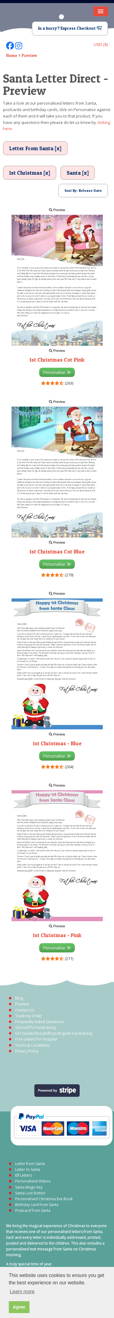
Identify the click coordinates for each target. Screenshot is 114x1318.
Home (11, 55)
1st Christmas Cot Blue (57, 551)
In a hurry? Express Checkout (70, 28)
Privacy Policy (26, 1051)
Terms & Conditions (32, 1045)
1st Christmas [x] (29, 172)
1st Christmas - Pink (57, 935)
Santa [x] (78, 172)
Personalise (57, 372)
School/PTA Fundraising (35, 1027)
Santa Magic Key (29, 1187)
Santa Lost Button (30, 1193)
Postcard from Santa (32, 1210)
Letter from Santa (30, 1163)
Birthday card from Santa (36, 1204)
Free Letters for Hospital (36, 1039)
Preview (29, 55)
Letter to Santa (27, 1169)
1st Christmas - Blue (57, 743)
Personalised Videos (32, 1181)
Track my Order (28, 1015)
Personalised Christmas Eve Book (44, 1198)
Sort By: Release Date (83, 190)
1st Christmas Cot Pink (57, 359)
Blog (19, 998)
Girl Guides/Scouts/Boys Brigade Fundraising (53, 1033)
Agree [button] (19, 1307)
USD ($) (101, 44)
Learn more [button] (22, 1291)
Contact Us (24, 1010)
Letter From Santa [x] (35, 148)
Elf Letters (23, 1175)
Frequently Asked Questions (39, 1021)
